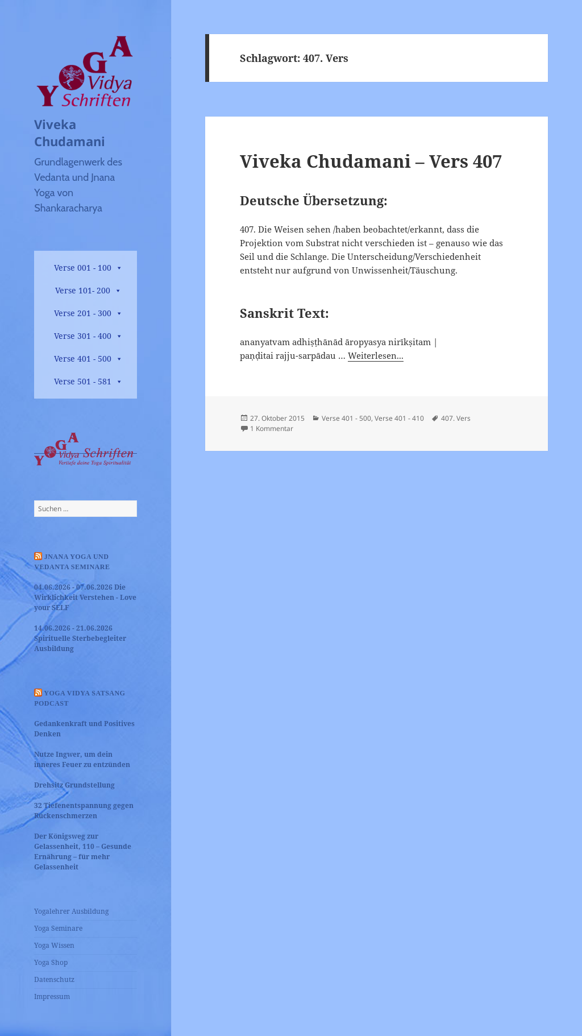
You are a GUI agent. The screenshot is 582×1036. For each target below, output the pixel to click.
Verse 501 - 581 (82, 381)
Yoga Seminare (58, 928)
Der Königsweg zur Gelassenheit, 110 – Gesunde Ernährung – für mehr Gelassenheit (82, 851)
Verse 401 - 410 (399, 418)
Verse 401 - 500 (82, 358)
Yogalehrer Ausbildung (71, 911)
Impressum (52, 996)
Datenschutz (54, 979)
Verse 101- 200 (82, 290)
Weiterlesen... (376, 355)
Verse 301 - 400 (82, 335)
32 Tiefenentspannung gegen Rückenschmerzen (84, 810)
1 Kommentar (271, 428)
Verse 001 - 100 (82, 267)
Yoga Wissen (54, 945)
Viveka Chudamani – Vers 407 (371, 161)
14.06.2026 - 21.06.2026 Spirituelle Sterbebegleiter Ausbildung (80, 638)
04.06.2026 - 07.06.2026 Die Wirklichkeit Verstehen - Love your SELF (85, 597)
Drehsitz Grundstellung (74, 785)
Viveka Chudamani (69, 132)
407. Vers (456, 418)
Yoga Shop (51, 962)
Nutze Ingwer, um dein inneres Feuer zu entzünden (82, 759)
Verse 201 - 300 (82, 313)
